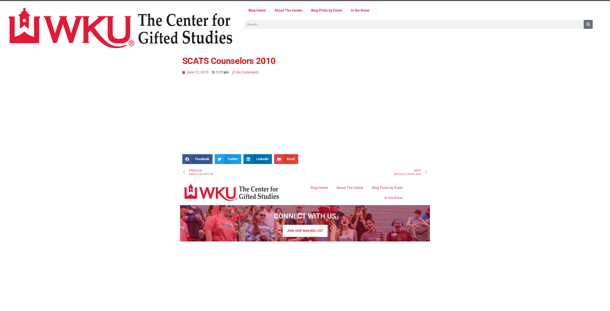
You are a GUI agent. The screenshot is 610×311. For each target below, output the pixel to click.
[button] (197, 159)
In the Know (360, 10)
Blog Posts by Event (326, 10)
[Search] (588, 24)
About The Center (288, 10)
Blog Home (257, 10)
